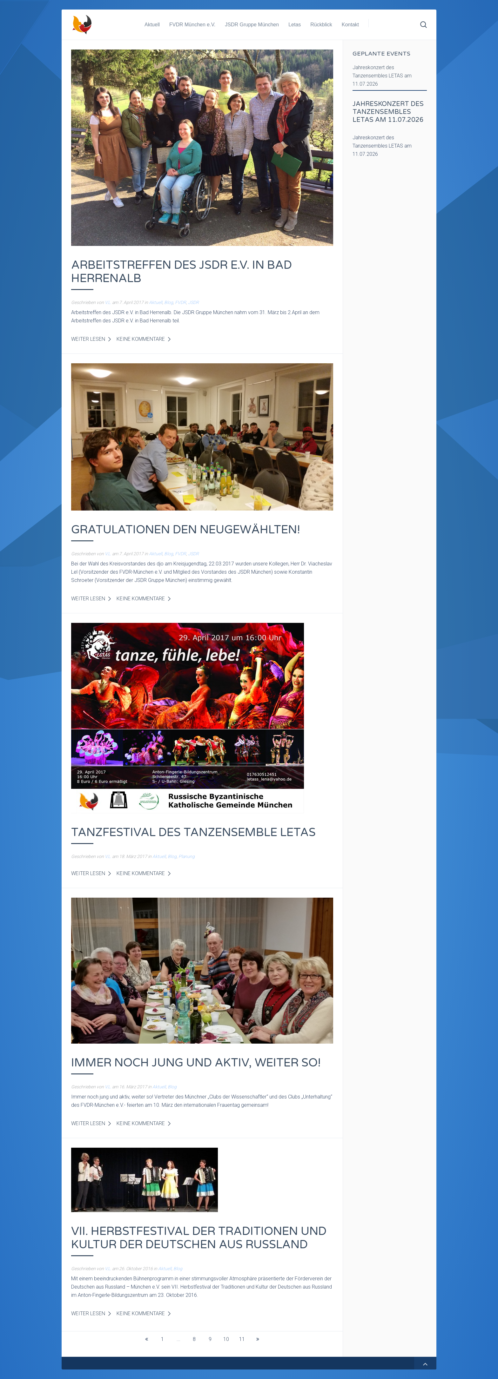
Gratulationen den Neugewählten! (185, 530)
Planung (186, 856)
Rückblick (321, 24)
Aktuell (152, 24)
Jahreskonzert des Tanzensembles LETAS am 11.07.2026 (382, 75)
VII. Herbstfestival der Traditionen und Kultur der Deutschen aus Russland (198, 1237)
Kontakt (350, 24)
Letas (294, 24)
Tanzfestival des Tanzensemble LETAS (193, 832)
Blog (168, 302)
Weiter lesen (88, 339)
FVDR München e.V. (192, 24)
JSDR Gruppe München (252, 24)
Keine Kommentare (141, 339)
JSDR (193, 302)
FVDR (180, 302)
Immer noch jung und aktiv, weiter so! (196, 1063)
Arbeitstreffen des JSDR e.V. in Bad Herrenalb (181, 271)
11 (242, 1339)
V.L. (108, 302)
